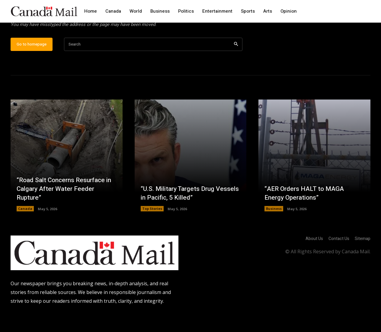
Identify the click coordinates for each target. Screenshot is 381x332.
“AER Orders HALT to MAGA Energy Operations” (306, 212)
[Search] (235, 63)
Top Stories (152, 228)
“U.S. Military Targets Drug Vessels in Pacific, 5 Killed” (180, 212)
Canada (25, 228)
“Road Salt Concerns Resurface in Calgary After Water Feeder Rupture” (63, 207)
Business (274, 228)
